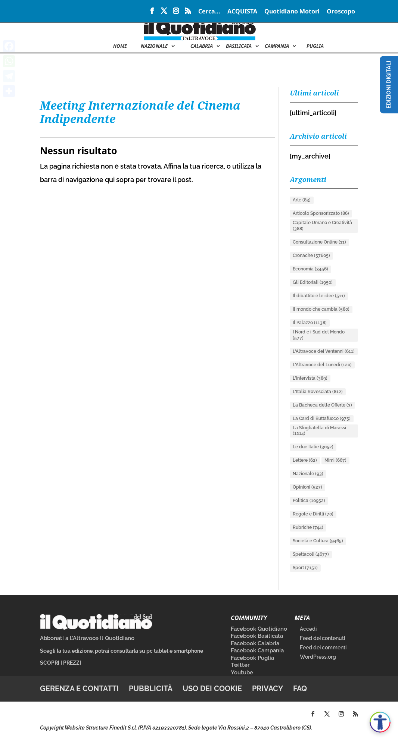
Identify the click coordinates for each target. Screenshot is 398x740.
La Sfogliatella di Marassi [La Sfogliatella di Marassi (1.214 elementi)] (319, 430)
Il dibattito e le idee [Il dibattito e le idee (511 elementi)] (319, 295)
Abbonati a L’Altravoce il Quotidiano (87, 638)
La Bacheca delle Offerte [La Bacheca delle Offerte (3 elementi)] (322, 405)
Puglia (315, 46)
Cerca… (209, 11)
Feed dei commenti (323, 647)
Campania (277, 46)
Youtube (242, 672)
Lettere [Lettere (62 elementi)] (305, 460)
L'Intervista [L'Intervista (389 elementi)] (310, 378)
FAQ (300, 688)
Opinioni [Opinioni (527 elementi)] (307, 487)
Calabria (201, 46)
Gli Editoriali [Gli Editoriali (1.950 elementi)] (313, 282)
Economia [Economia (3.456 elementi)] (310, 269)
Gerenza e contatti (79, 688)
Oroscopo (341, 11)
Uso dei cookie (212, 688)
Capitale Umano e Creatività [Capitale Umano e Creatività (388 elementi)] (322, 225)
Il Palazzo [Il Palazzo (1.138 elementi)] (310, 322)
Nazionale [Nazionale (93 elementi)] (308, 473)
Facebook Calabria (255, 643)
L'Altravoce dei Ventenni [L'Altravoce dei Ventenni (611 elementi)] (324, 351)
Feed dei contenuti (322, 638)
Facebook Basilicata (257, 636)
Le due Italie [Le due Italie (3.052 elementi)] (313, 446)
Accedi (308, 629)
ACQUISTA (242, 11)
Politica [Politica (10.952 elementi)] (309, 500)
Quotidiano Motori (292, 11)
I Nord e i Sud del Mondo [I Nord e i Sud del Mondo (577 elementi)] (319, 335)
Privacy (267, 688)
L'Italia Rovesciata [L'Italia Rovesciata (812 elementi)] (318, 391)
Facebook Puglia (252, 658)
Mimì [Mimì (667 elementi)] (335, 460)
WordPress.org (318, 657)
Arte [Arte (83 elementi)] (302, 200)
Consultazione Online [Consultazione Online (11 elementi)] (319, 242)
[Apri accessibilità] (380, 722)
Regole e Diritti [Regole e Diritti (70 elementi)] (313, 514)
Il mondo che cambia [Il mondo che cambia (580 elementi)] (321, 309)
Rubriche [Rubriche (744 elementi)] (308, 527)
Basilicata (239, 46)
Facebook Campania (257, 650)
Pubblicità (150, 688)
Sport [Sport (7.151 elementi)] (305, 567)
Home (120, 46)
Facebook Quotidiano (259, 628)
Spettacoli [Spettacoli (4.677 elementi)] (311, 554)
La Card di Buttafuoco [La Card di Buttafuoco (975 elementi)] (322, 418)
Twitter (240, 665)
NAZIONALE (154, 46)
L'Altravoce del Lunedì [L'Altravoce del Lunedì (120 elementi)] (322, 364)
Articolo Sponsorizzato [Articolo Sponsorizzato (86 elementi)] (321, 213)
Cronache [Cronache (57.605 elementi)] (311, 255)
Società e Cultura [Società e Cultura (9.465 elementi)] (318, 540)
